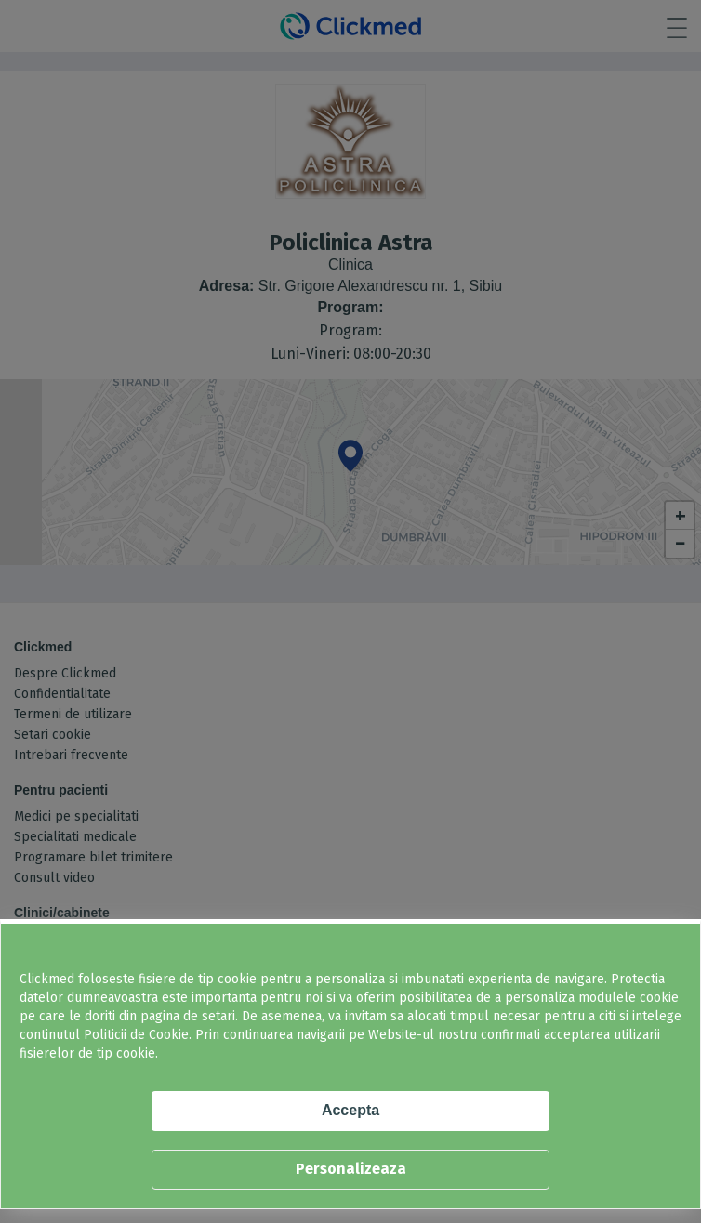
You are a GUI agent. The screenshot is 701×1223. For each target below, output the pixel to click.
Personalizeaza (351, 1168)
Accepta (350, 1110)
